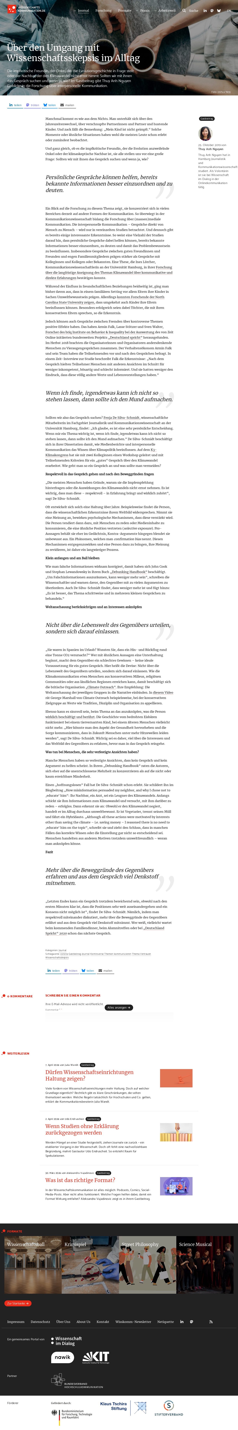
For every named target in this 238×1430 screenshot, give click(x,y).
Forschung (104, 10)
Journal (83, 10)
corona (64, 953)
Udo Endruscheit (74, 1119)
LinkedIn (181, 1322)
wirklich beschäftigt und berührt (70, 717)
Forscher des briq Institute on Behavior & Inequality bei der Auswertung (99, 332)
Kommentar (53, 1009)
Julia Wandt (71, 1065)
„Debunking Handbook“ (128, 572)
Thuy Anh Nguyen (210, 148)
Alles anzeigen (117, 1007)
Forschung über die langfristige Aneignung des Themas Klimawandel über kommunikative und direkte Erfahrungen (108, 272)
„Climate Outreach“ (101, 687)
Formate (124, 10)
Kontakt (103, 1322)
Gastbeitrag (75, 953)
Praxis (145, 10)
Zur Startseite (16, 1303)
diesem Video (163, 692)
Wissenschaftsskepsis (57, 957)
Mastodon (191, 1322)
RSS (211, 1322)
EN (229, 10)
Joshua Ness (224, 92)
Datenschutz (40, 1322)
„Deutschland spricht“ (125, 337)
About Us (83, 1322)
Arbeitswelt (167, 10)
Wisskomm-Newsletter (133, 1322)
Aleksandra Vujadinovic (80, 1173)
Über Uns (63, 1322)
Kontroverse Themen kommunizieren (110, 953)
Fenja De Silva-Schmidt (121, 418)
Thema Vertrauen (141, 953)
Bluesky (201, 1322)
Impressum (15, 1322)
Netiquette (165, 1322)
